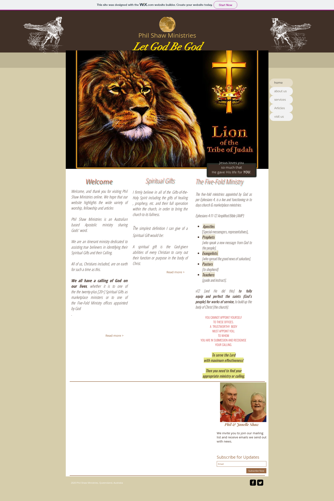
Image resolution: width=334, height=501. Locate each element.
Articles (279, 108)
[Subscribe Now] (256, 470)
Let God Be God (167, 47)
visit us (279, 116)
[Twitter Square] (260, 483)
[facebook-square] (253, 483)
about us (280, 91)
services (280, 99)
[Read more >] (115, 335)
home (278, 83)
